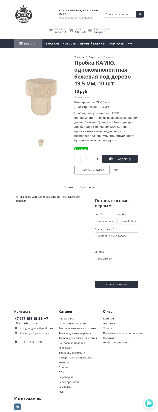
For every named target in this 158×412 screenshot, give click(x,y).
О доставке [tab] (87, 187)
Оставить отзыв (116, 284)
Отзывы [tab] (69, 187)
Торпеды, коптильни (72, 352)
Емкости (64, 362)
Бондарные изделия (72, 343)
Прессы (63, 367)
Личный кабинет (93, 43)
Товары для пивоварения (75, 333)
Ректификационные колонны (77, 328)
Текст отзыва (104, 229)
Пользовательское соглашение (123, 333)
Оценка (100, 252)
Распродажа (66, 318)
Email (121, 214)
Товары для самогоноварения (78, 338)
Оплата (107, 328)
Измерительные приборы (75, 357)
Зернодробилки (69, 382)
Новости (69, 43)
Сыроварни (66, 377)
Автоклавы (65, 347)
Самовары (65, 386)
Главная (52, 43)
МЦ (61, 391)
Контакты (117, 43)
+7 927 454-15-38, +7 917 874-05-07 (78, 12)
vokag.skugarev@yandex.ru (75, 17)
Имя (98, 214)
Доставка (109, 323)
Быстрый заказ (92, 170)
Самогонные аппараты (73, 323)
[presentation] (122, 271)
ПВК (61, 372)
